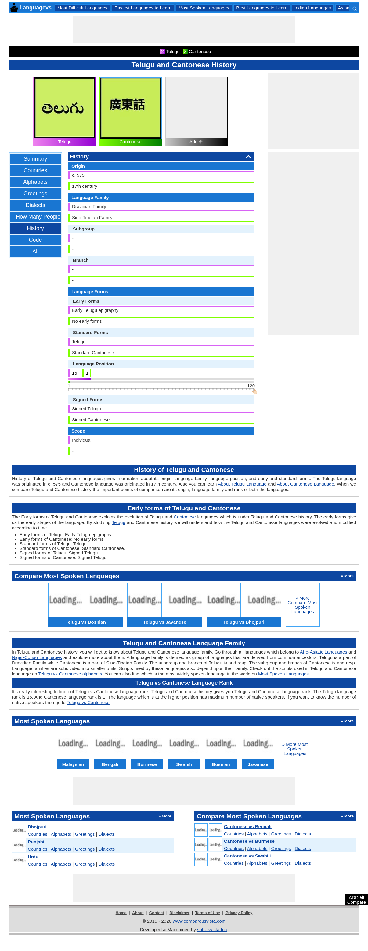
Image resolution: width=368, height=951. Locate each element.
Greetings (35, 194)
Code (35, 240)
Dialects (35, 205)
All (35, 251)
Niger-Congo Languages (37, 657)
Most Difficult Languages (82, 7)
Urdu (33, 856)
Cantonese (130, 141)
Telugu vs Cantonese (88, 702)
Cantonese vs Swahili (247, 855)
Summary (35, 159)
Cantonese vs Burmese (249, 841)
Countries (35, 170)
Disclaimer (179, 912)
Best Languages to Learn (261, 7)
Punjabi (36, 841)
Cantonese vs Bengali (248, 826)
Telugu (64, 141)
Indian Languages (312, 7)
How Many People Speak (47, 217)
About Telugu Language (242, 483)
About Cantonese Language (305, 483)
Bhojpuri (37, 826)
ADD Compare (356, 899)
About (138, 912)
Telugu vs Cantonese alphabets (70, 673)
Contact (156, 912)
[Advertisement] (184, 29)
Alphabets (35, 182)
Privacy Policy (238, 912)
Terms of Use (207, 912)
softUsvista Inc (212, 929)
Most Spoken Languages (204, 7)
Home (121, 912)
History (35, 228)
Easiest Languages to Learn (142, 7)
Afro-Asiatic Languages (323, 651)
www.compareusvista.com (199, 921)
